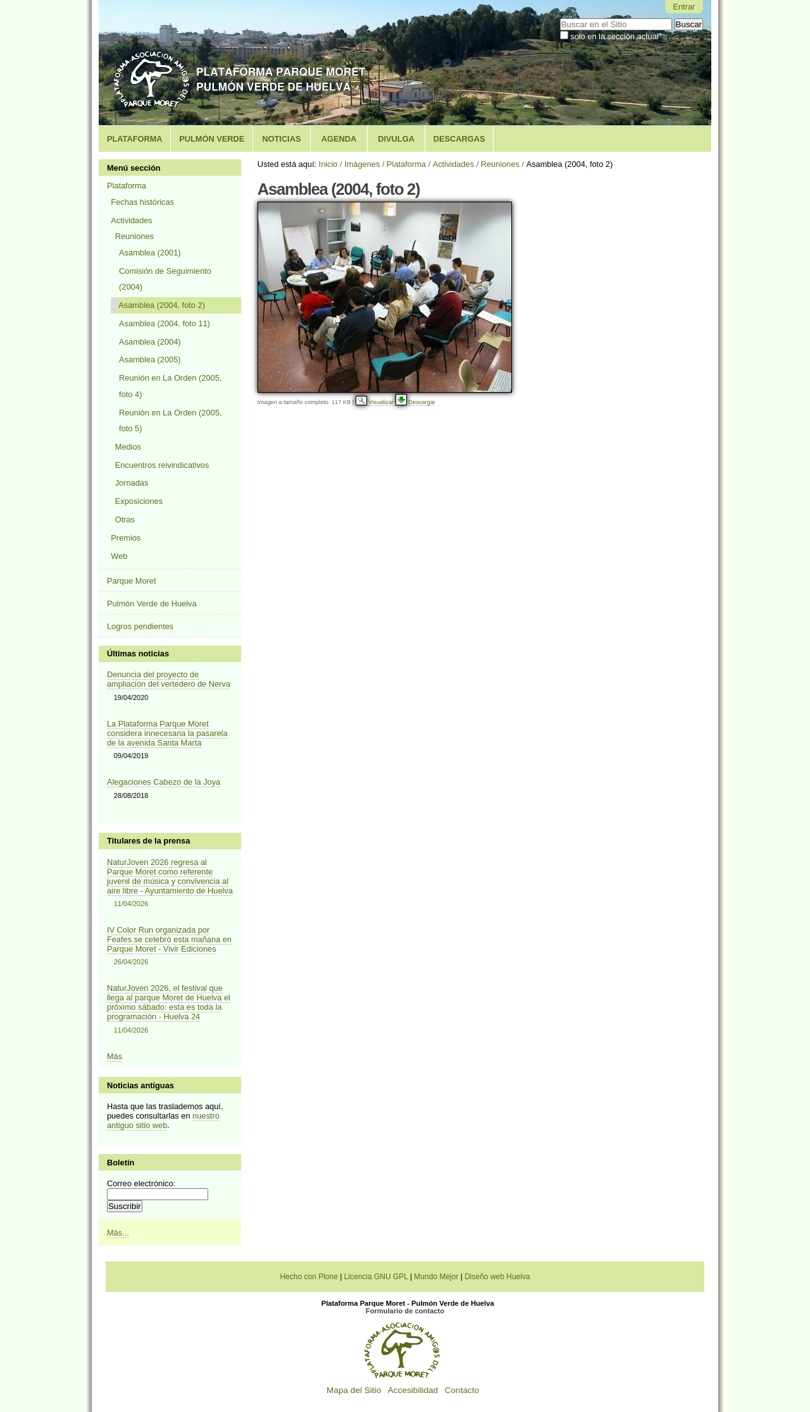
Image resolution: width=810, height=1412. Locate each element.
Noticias (281, 139)
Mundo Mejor (436, 1276)
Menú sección (134, 168)
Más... (118, 1232)
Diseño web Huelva (497, 1276)
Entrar (684, 6)
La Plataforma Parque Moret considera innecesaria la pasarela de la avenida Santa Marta (167, 733)
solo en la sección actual (614, 36)
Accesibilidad (413, 1390)
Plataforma (135, 139)
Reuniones (500, 164)
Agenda (338, 139)
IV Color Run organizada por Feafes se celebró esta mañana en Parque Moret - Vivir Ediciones (170, 946)
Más (114, 1056)
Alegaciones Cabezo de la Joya (163, 782)
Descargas (459, 139)
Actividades (453, 164)
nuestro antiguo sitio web (163, 1120)
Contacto (462, 1390)
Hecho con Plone (308, 1276)
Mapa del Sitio (354, 1390)
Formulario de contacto (405, 1311)
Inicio (328, 164)
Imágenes (362, 164)
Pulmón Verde (211, 139)
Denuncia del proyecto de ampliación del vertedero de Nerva (168, 679)
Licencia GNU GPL (376, 1276)
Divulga (396, 139)
